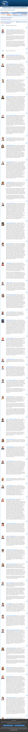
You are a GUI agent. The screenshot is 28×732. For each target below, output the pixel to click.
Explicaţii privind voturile (17, 15)
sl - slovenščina (24, 7)
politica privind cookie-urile (22, 728)
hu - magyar (17, 7)
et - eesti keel (8, 7)
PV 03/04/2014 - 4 (9, 14)
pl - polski (20, 7)
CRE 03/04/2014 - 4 (9, 15)
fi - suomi (25, 7)
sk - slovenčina (23, 7)
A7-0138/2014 (3, 14)
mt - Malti (18, 7)
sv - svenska (26, 7)
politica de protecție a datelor (13, 728)
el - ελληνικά (9, 7)
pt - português (21, 7)
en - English (10, 7)
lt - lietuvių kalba (16, 7)
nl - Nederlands (19, 7)
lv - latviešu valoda (15, 7)
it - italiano (14, 7)
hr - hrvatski (13, 7)
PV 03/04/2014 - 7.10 (16, 14)
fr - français (11, 7)
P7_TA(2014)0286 (24, 14)
